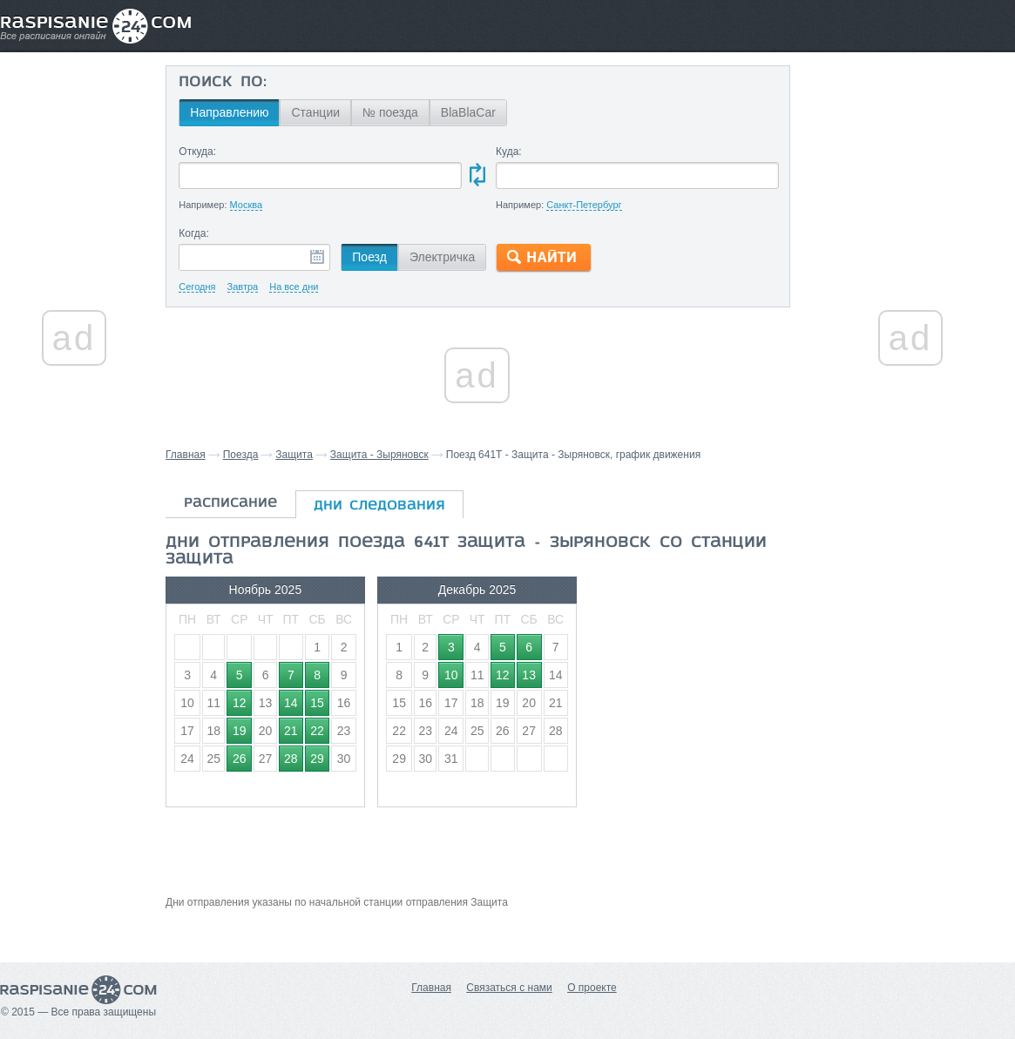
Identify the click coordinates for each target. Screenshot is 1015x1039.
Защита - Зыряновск (379, 455)
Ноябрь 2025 (265, 590)
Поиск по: (223, 83)
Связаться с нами (508, 988)
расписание (230, 503)
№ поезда (390, 112)
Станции (315, 112)
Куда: (509, 151)
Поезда (241, 455)
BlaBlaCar (468, 112)
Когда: (194, 233)
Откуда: (197, 151)
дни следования (379, 506)
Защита (294, 455)
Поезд (369, 257)
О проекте (592, 988)
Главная (186, 455)
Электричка (442, 257)
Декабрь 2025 (477, 590)
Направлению (229, 112)
